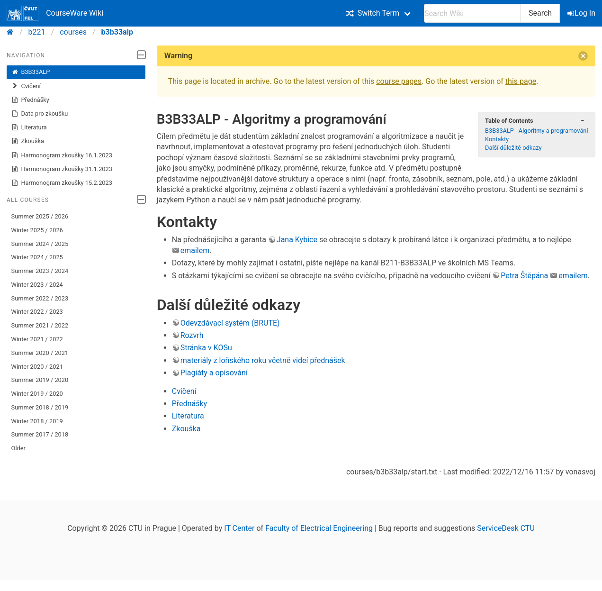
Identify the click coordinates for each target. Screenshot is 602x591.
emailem (195, 250)
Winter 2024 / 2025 (37, 257)
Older (18, 448)
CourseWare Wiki (55, 13)
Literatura (29, 127)
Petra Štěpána (524, 275)
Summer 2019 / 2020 (40, 379)
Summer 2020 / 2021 (40, 352)
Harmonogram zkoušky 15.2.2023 (61, 183)
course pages (399, 81)
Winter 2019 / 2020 (37, 393)
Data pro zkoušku (39, 114)
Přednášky (30, 100)
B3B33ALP (30, 72)
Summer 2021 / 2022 (40, 325)
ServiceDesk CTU (505, 528)
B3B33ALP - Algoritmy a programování (536, 130)
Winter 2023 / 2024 (37, 284)
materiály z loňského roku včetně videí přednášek (262, 360)
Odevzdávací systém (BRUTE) (230, 322)
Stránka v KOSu (206, 347)
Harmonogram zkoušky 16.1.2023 (61, 155)
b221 (36, 31)
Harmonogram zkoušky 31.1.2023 (61, 169)
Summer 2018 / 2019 (40, 407)
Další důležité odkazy (513, 147)
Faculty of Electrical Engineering (319, 528)
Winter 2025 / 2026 (37, 230)
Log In (582, 13)
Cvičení (26, 86)
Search (540, 13)
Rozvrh (192, 335)
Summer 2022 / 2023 (40, 298)
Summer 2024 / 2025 (40, 243)
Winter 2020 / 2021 (37, 366)
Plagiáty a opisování (214, 372)
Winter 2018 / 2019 (37, 421)
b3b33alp (117, 31)
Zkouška (27, 141)
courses (73, 31)
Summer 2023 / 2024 (40, 270)
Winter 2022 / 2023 (37, 311)
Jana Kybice (297, 239)
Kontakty (497, 139)
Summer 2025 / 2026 (40, 216)
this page (520, 81)
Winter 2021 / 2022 (37, 339)
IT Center (239, 528)
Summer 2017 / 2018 (40, 434)
